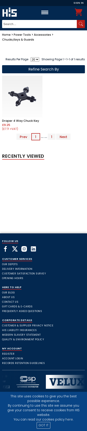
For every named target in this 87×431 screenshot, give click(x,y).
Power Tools (22, 35)
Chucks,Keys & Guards (18, 40)
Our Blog (8, 292)
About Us (8, 297)
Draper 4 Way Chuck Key (20, 121)
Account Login (12, 358)
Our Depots (10, 264)
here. (69, 419)
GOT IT (43, 425)
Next (63, 136)
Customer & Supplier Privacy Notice (27, 325)
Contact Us (10, 302)
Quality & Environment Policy (23, 339)
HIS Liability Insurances (19, 330)
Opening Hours (12, 278)
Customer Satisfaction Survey (24, 273)
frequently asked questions (22, 311)
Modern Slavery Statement (21, 335)
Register (8, 354)
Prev (23, 136)
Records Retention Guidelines (23, 363)
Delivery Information (17, 269)
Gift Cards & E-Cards (17, 306)
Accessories (42, 35)
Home (6, 35)
